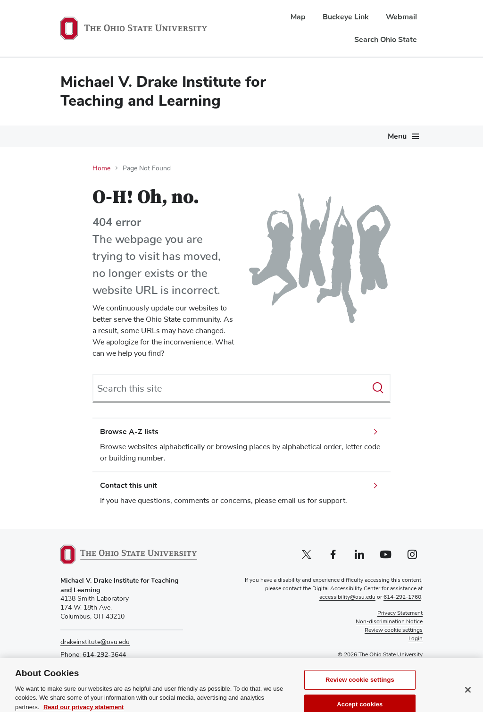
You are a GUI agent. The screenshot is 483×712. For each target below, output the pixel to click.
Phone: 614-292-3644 (93, 655)
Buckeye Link (346, 17)
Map (298, 17)
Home (101, 168)
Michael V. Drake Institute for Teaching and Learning (163, 91)
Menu (397, 136)
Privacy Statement (400, 613)
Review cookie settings (359, 691)
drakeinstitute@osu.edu (95, 642)
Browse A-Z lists (129, 432)
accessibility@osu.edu (347, 597)
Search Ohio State (385, 39)
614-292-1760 (402, 597)
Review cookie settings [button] (394, 630)
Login (415, 639)
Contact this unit (128, 485)
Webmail (401, 17)
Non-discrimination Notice (389, 622)
